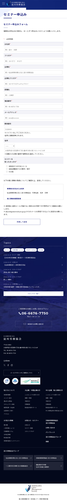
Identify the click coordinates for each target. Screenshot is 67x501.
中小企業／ (54, 390)
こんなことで (32, 395)
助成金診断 (7, 437)
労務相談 (27, 404)
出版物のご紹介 (8, 411)
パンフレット (50, 432)
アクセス (6, 414)
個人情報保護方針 (24, 499)
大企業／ (32, 390)
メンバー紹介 (8, 398)
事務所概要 (7, 395)
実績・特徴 (28, 398)
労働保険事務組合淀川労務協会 (52, 421)
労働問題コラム (8, 431)
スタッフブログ (29, 431)
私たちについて (9, 390)
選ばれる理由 (8, 401)
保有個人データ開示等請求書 (39, 499)
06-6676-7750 (11, 350)
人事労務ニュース (9, 428)
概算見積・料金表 (9, 407)
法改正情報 (7, 434)
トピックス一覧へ (33, 294)
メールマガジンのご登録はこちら (21, 373)
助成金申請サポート (31, 407)
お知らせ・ (32, 420)
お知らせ (27, 425)
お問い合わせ (50, 428)
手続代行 (27, 401)
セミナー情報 (29, 428)
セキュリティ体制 (9, 404)
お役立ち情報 (8, 420)
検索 (47, 441)
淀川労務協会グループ (53, 437)
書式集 (6, 425)
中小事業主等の (54, 411)
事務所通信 (12, 441)
